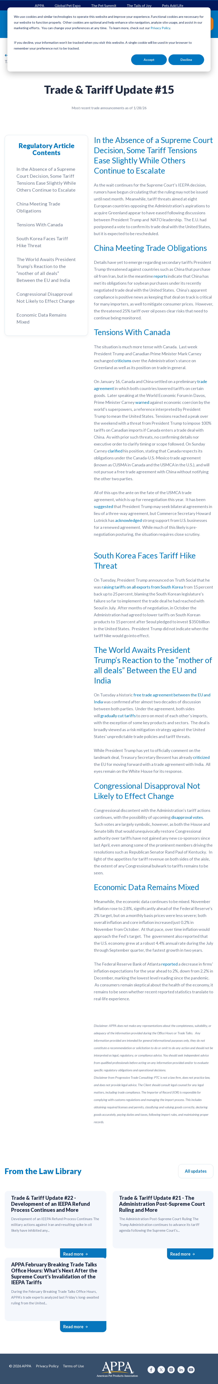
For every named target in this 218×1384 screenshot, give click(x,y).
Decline (186, 60)
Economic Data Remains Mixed (41, 318)
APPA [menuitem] (39, 5)
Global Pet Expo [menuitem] (68, 5)
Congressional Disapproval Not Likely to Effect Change (45, 297)
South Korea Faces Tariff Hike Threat (42, 242)
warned (142, 402)
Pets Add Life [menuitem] (172, 5)
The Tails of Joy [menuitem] (139, 5)
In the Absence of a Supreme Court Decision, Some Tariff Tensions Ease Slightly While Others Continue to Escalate (46, 179)
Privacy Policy (47, 1366)
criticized (201, 757)
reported (169, 963)
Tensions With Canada (39, 224)
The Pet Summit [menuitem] (103, 5)
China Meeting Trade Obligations (38, 207)
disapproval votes (187, 817)
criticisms (122, 360)
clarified (115, 450)
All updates (196, 1171)
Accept (149, 60)
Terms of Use (73, 1366)
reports (160, 276)
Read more (75, 1253)
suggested (103, 506)
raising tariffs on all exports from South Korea (142, 586)
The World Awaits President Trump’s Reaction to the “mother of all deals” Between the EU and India (46, 269)
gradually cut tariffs (118, 715)
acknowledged (128, 520)
